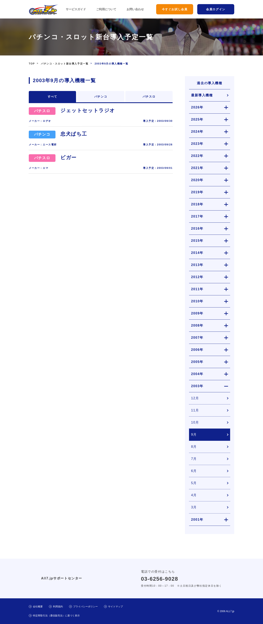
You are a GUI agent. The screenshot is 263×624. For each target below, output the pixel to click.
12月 (195, 398)
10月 (195, 422)
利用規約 (58, 606)
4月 (194, 495)
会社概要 (38, 606)
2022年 (197, 156)
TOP (32, 63)
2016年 (197, 228)
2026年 (197, 107)
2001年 (197, 519)
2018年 (197, 204)
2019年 (197, 192)
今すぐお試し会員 (175, 9)
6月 (194, 471)
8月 (194, 446)
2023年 (197, 143)
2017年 (197, 216)
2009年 (197, 313)
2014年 (197, 252)
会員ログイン (215, 9)
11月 (195, 410)
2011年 (197, 289)
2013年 (197, 265)
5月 (194, 483)
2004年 (197, 374)
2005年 (197, 362)
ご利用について (106, 9)
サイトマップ (115, 606)
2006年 (197, 349)
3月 (194, 507)
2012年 (197, 277)
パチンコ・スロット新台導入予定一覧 (64, 63)
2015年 (197, 240)
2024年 (197, 131)
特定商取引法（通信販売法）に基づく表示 (56, 615)
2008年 (197, 325)
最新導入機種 (202, 95)
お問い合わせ (135, 9)
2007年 (197, 337)
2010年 (197, 301)
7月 (194, 459)
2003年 (197, 386)
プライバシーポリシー (85, 606)
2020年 (197, 180)
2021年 (197, 168)
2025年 (197, 119)
